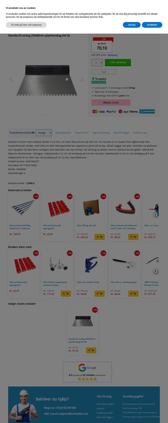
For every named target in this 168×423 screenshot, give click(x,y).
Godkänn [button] (152, 24)
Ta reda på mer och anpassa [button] (26, 24)
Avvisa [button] (131, 24)
